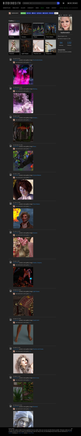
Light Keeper (25, 53)
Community (30, 7)
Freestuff (45, 13)
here (30, 62)
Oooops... (24, 37)
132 (69, 42)
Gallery (23, 7)
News (37, 7)
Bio (56, 13)
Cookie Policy (21, 432)
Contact (54, 7)
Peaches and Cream (39, 53)
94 (61, 42)
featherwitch (16, 60)
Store (33, 13)
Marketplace (6, 7)
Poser (48, 7)
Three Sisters (49, 37)
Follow (23, 13)
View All (17, 21)
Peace (35, 37)
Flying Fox (49, 53)
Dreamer (11, 53)
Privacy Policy (31, 432)
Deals (42, 7)
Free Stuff (16, 7)
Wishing (11, 37)
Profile (29, 13)
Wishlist (51, 13)
